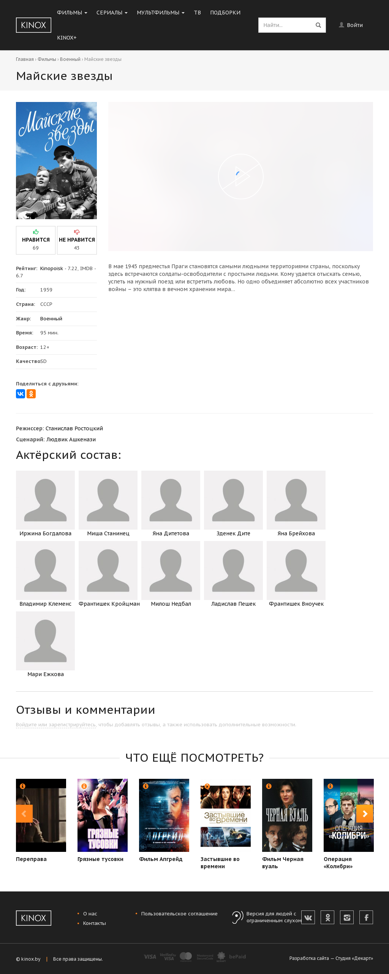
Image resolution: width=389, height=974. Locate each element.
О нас (90, 913)
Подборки (225, 12)
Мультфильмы (161, 12)
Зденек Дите (233, 504)
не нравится (77, 239)
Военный (70, 59)
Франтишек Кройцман (109, 574)
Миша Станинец (108, 504)
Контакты (94, 923)
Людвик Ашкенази (71, 439)
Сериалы (112, 12)
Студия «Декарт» (354, 958)
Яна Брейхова (296, 504)
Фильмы (72, 12)
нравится (36, 239)
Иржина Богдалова (45, 504)
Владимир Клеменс (45, 574)
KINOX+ (67, 37)
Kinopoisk (51, 268)
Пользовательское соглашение (179, 913)
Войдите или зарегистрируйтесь (56, 724)
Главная (25, 59)
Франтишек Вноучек (296, 574)
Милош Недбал (170, 574)
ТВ (197, 12)
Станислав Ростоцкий (74, 428)
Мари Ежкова (45, 644)
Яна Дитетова (170, 504)
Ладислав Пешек (233, 574)
